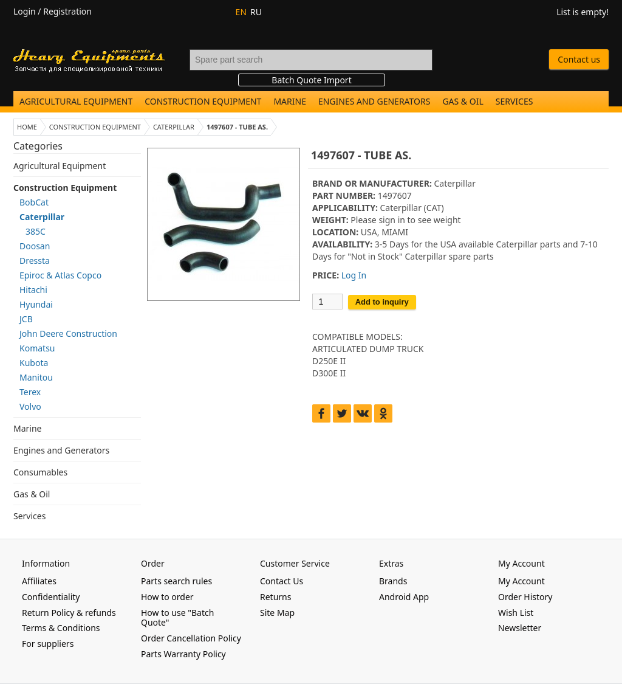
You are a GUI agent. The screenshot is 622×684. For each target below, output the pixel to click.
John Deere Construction (68, 333)
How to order (167, 597)
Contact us (579, 59)
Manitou (36, 377)
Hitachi (33, 289)
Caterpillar (41, 217)
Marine (289, 101)
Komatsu (37, 348)
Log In (353, 275)
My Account (521, 581)
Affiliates (39, 581)
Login (24, 11)
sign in (391, 220)
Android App (404, 597)
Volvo (30, 406)
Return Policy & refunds (69, 612)
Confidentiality (51, 597)
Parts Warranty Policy (183, 654)
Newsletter (519, 628)
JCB (26, 319)
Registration (67, 11)
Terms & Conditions (61, 628)
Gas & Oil (462, 101)
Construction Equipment (203, 101)
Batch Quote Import (311, 80)
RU (256, 12)
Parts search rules (176, 581)
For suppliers (47, 643)
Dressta (34, 260)
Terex (30, 392)
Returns (275, 597)
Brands (393, 581)
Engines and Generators (374, 101)
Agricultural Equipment (75, 101)
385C (36, 231)
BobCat (34, 202)
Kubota (33, 362)
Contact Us (281, 581)
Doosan (34, 246)
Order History (525, 597)
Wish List (515, 612)
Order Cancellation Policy (191, 638)
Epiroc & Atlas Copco (60, 275)
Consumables (40, 472)
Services (514, 101)
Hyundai (36, 304)
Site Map (277, 612)
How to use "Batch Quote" (177, 618)
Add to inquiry (382, 301)
